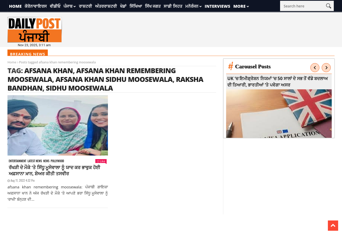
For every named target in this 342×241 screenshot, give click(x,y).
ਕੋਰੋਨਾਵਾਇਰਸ (36, 6)
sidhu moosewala (79, 88)
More (239, 6)
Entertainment (17, 161)
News (46, 161)
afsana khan (48, 70)
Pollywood (57, 161)
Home (15, 6)
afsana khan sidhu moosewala (114, 79)
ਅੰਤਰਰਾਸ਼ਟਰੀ (106, 6)
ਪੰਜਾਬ (67, 6)
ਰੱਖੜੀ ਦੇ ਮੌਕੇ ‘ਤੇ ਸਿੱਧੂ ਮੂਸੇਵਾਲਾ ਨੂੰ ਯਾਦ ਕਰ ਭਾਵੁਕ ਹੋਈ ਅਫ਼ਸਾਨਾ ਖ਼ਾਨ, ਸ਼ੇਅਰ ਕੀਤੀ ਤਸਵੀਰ (54, 170)
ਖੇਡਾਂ (123, 6)
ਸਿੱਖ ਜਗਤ (153, 6)
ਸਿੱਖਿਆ (136, 6)
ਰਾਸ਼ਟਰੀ (85, 6)
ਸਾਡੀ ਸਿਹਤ (173, 6)
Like (101, 161)
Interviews (217, 6)
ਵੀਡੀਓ (55, 6)
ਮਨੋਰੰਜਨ (191, 6)
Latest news (34, 161)
